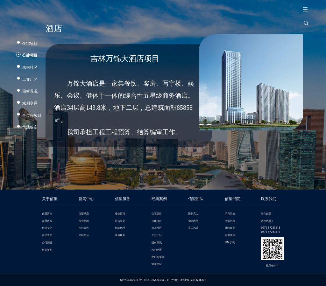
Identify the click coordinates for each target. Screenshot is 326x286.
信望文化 (47, 227)
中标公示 (84, 235)
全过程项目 (31, 115)
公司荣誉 (47, 242)
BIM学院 (230, 242)
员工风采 (193, 227)
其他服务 (120, 235)
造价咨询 (120, 213)
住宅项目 (30, 43)
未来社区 (30, 67)
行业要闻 (84, 220)
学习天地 (230, 213)
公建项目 (30, 55)
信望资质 (47, 235)
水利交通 (30, 103)
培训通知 (230, 235)
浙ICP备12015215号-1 (193, 280)
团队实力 (193, 213)
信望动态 (84, 213)
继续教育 (230, 227)
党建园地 (193, 220)
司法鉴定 (30, 127)
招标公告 (84, 227)
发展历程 (47, 220)
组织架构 (47, 249)
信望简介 (47, 213)
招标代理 (120, 227)
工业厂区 (30, 79)
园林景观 (30, 91)
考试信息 (230, 220)
